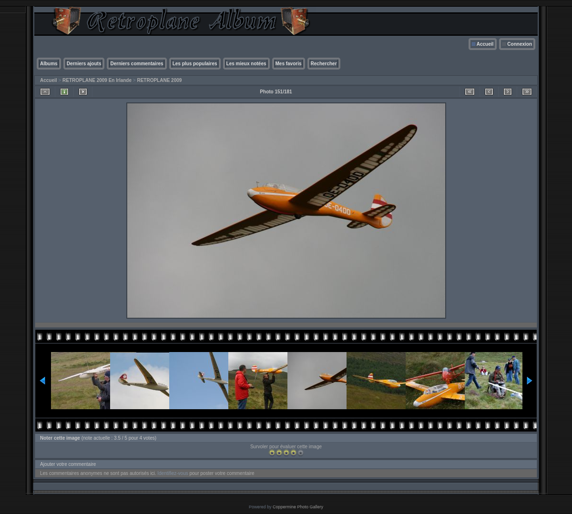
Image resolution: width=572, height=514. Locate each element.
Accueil (485, 44)
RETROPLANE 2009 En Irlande (97, 80)
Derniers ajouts (84, 63)
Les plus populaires (195, 63)
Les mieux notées (246, 63)
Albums (49, 63)
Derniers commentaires (136, 63)
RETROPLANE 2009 (159, 80)
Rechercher (324, 63)
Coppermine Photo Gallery (298, 506)
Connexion (519, 44)
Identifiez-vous (172, 473)
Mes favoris (289, 63)
